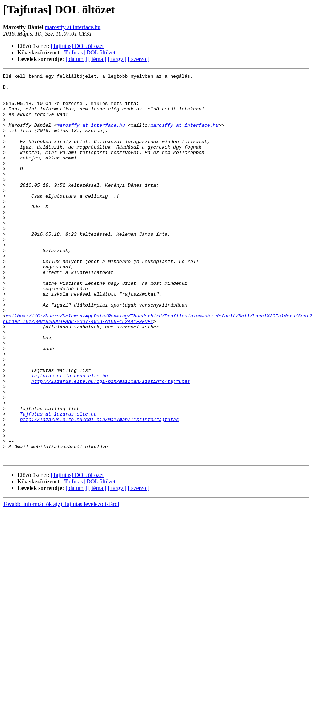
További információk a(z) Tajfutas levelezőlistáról (61, 581)
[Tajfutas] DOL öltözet (77, 46)
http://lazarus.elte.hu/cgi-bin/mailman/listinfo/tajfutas (110, 443)
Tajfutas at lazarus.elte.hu (69, 436)
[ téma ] (97, 59)
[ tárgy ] (117, 59)
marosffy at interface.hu (72, 27)
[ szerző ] (139, 59)
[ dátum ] (76, 59)
